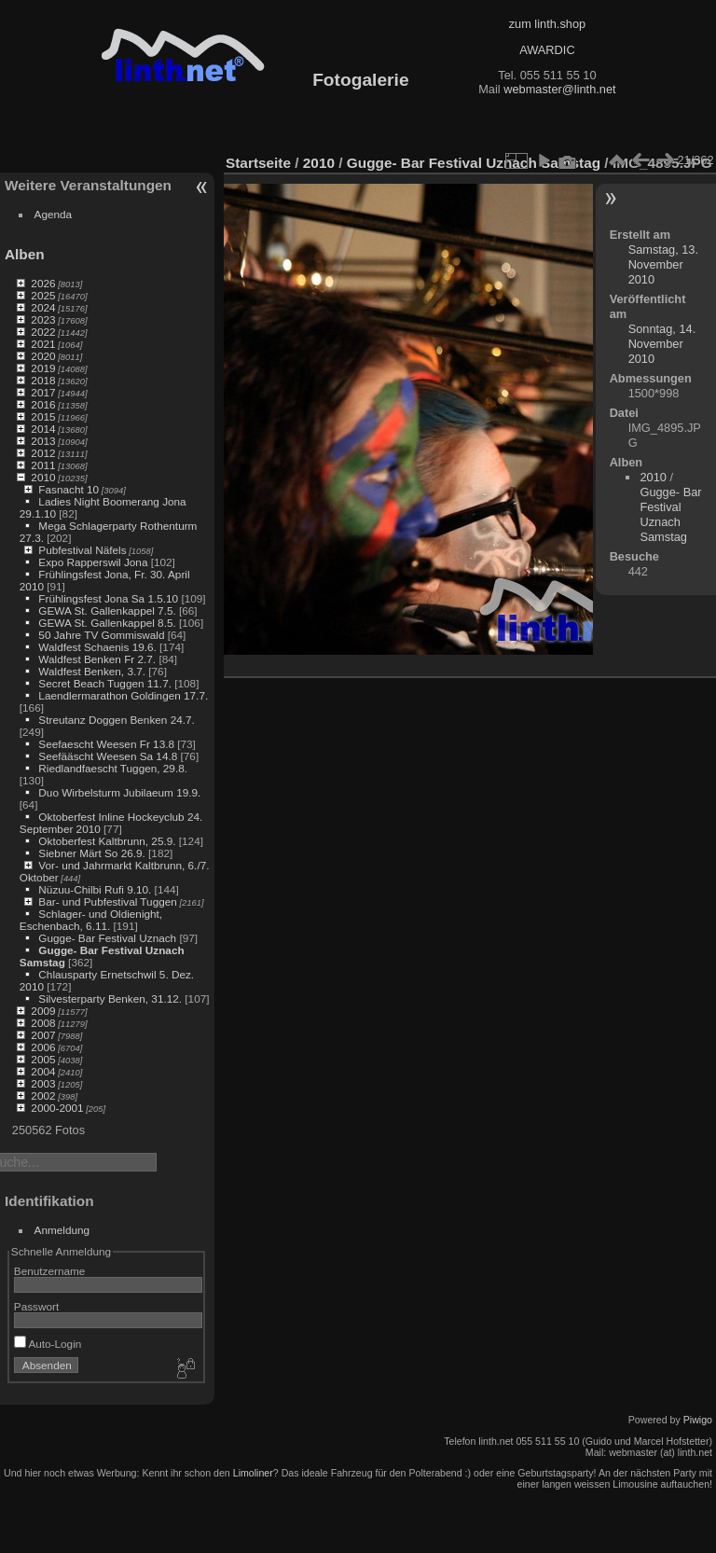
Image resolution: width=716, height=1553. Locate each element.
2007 (43, 1035)
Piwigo (697, 1419)
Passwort (36, 1306)
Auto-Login (48, 1344)
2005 (43, 1059)
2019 (43, 368)
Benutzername (50, 1271)
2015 (43, 416)
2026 (43, 283)
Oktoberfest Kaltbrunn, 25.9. (106, 841)
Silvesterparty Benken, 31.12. (110, 998)
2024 (43, 307)
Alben (25, 254)
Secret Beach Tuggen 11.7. (105, 683)
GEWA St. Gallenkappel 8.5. (106, 623)
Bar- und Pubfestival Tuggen (107, 901)
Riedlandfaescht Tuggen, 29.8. (112, 768)
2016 (43, 404)
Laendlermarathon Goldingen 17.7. (123, 695)
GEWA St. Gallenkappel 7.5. (106, 610)
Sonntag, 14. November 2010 (662, 344)
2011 (43, 465)
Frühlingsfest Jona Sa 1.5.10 (108, 598)
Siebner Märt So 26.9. (91, 853)
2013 (43, 441)
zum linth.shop (547, 24)
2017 (43, 392)
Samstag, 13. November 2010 (663, 264)
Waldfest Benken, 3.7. (91, 671)
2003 (43, 1083)
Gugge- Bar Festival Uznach (107, 938)
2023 (43, 319)
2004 (43, 1071)
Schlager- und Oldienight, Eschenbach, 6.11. (91, 920)
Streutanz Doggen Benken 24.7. (116, 720)
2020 (43, 356)
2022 (43, 332)
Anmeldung (62, 1230)
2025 (43, 295)
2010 (43, 477)
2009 (43, 1011)
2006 (43, 1047)
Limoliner (253, 1472)
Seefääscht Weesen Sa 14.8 (107, 756)
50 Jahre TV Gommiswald (101, 635)
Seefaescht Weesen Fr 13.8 (106, 744)
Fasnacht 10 (68, 489)
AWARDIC (546, 50)
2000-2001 (57, 1108)
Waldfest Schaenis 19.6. (97, 647)
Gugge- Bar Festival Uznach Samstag (473, 163)
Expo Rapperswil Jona (92, 562)
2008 (43, 1023)
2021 (43, 344)
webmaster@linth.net (559, 89)
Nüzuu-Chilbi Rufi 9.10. (94, 889)
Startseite (258, 163)
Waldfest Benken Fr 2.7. (97, 659)
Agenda (53, 214)
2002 (43, 1095)
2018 (43, 380)
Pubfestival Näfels (82, 550)
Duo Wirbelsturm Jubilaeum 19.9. (119, 792)
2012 (43, 453)
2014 (43, 429)
